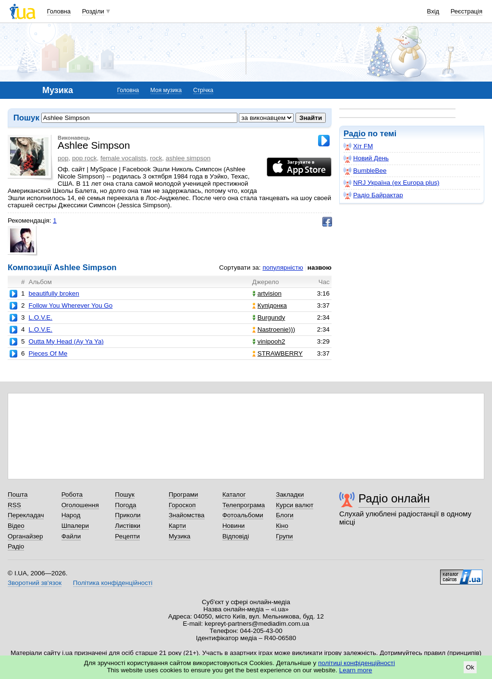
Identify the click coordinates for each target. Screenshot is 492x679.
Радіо (355, 133)
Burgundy (268, 317)
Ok (470, 667)
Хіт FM (358, 146)
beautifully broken (53, 293)
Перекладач (26, 515)
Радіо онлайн (394, 498)
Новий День (366, 158)
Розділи (93, 11)
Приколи (127, 515)
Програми (183, 494)
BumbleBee (365, 171)
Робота (72, 494)
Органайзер (25, 536)
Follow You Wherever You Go (70, 305)
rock (156, 158)
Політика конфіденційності (112, 582)
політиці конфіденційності (356, 663)
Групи (284, 536)
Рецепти (127, 536)
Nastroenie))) (273, 329)
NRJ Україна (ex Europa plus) (392, 183)
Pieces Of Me (47, 353)
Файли (71, 536)
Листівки (127, 525)
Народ (71, 515)
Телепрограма (243, 505)
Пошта (17, 494)
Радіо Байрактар (373, 195)
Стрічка (203, 90)
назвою (320, 267)
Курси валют (294, 505)
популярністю (282, 267)
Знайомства (187, 515)
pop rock (84, 158)
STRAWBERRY (277, 353)
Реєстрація (466, 11)
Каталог (234, 494)
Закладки (290, 494)
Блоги (285, 515)
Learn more (355, 670)
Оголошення (80, 505)
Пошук (125, 494)
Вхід (433, 11)
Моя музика (166, 90)
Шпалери (75, 525)
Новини (233, 525)
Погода (125, 505)
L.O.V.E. (40, 317)
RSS (14, 505)
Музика (179, 536)
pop (63, 158)
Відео (16, 525)
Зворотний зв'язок (35, 582)
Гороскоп (182, 505)
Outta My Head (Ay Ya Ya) (65, 341)
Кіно (282, 525)
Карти (177, 525)
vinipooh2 (268, 341)
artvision (267, 293)
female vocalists (123, 158)
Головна (59, 11)
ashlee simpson (188, 158)
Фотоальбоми (242, 515)
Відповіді (235, 536)
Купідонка (269, 305)
